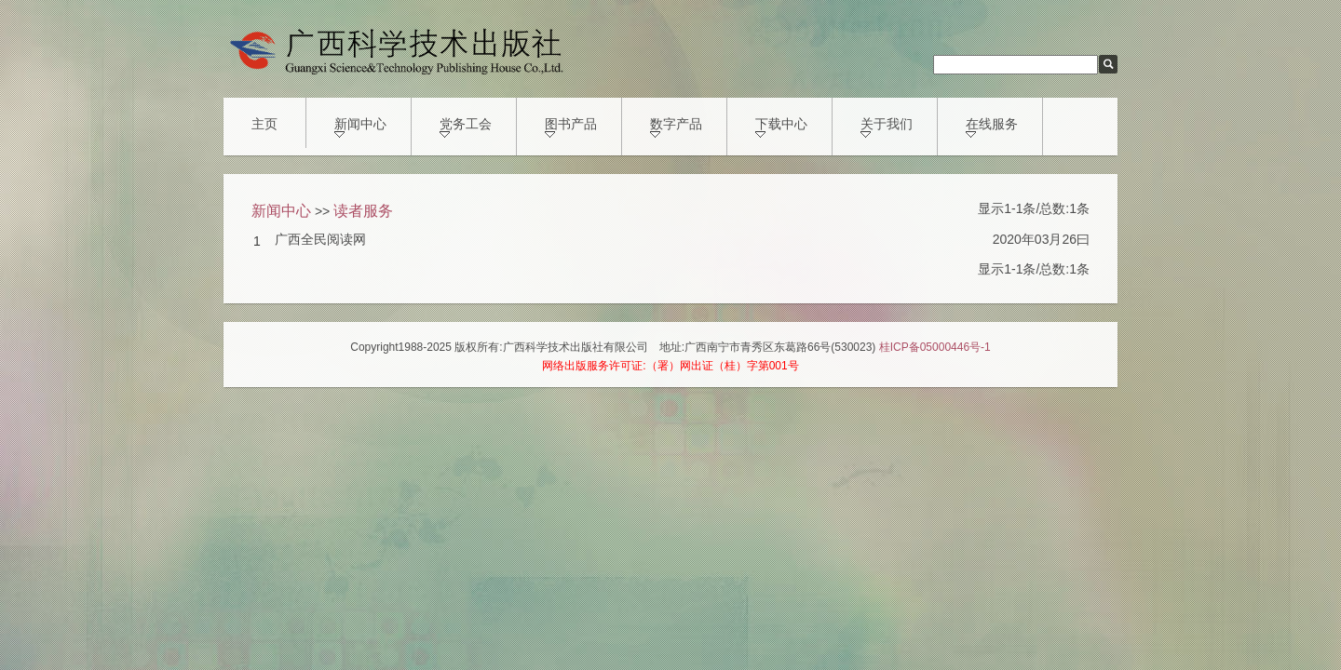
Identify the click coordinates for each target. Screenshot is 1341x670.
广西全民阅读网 (320, 239)
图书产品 (571, 127)
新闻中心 (360, 127)
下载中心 (781, 127)
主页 (264, 123)
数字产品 (676, 127)
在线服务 (992, 127)
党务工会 (466, 127)
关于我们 (886, 127)
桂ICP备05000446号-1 (935, 347)
